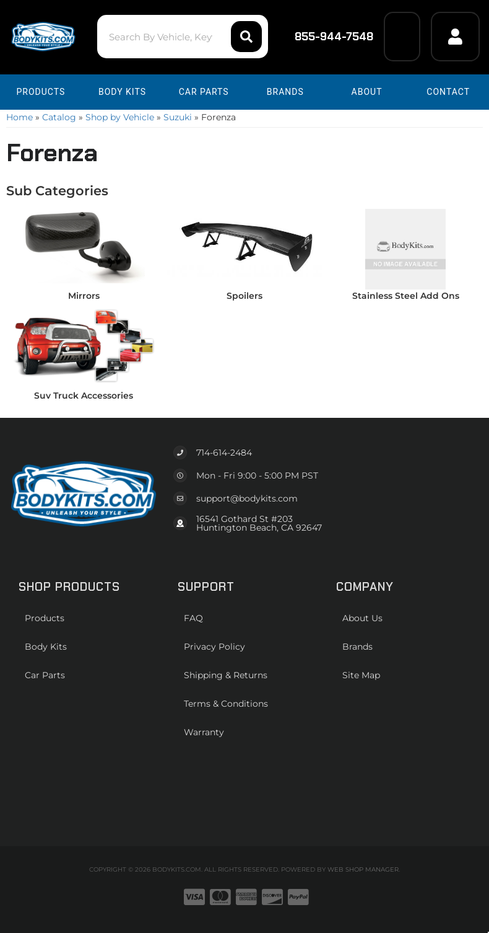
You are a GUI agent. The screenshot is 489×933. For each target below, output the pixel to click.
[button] (182, 36)
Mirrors (84, 295)
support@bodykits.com (247, 498)
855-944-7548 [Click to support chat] (326, 37)
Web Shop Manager (363, 869)
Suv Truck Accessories (83, 395)
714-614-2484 (224, 452)
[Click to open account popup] (455, 36)
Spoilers (244, 295)
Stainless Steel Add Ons (405, 295)
